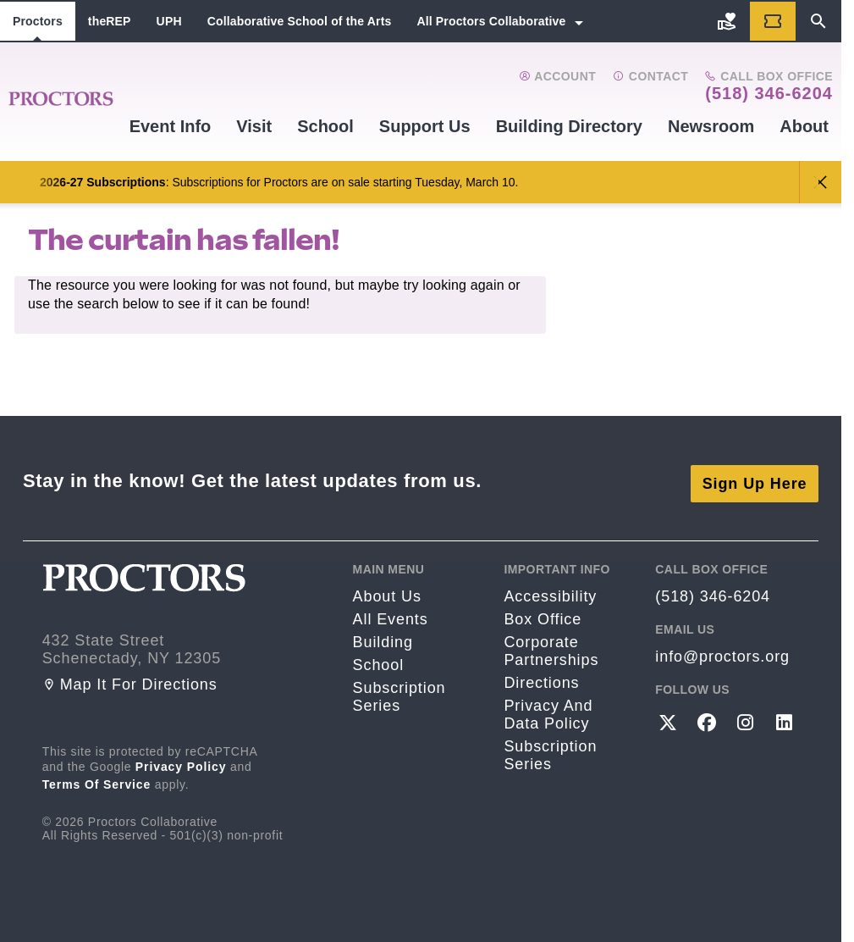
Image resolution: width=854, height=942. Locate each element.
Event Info (170, 126)
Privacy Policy (181, 760)
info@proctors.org (722, 650)
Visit (254, 126)
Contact (650, 76)
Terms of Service (97, 778)
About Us (387, 590)
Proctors (38, 21)
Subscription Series (399, 690)
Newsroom (711, 126)
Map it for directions (130, 678)
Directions (541, 676)
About (804, 126)
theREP (109, 21)
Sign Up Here (754, 476)
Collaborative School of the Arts (299, 21)
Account (557, 76)
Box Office (542, 613)
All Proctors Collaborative (490, 21)
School (325, 126)
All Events (390, 613)
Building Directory (569, 126)
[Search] (818, 21)
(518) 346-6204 (769, 93)
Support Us (425, 126)
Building (383, 636)
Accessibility (550, 590)
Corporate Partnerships (551, 645)
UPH (169, 21)
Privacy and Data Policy (548, 708)
